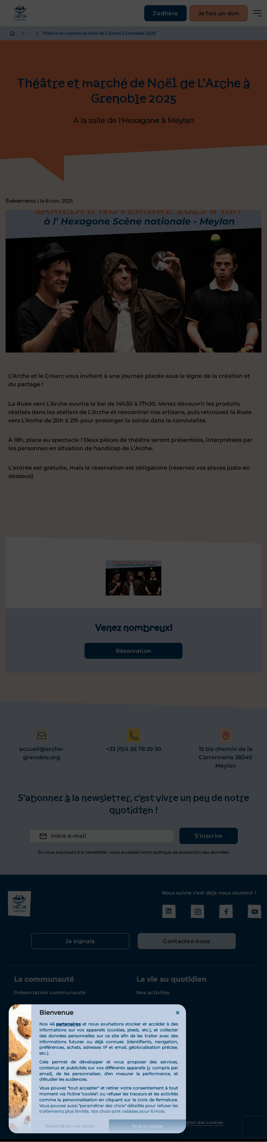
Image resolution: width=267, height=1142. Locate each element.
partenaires (68, 1024)
